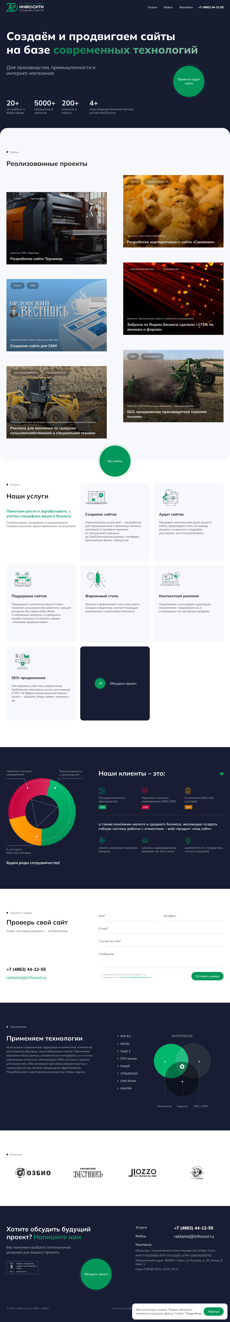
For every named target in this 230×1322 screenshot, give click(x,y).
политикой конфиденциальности (135, 977)
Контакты (186, 7)
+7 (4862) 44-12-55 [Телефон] (211, 7)
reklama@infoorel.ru (26, 977)
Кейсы (168, 7)
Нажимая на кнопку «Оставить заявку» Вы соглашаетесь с (127, 976)
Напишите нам (57, 1237)
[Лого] (24, 7)
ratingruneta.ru (21, 1271)
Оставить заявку (207, 976)
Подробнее (194, 1313)
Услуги (152, 7)
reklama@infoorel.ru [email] (194, 1236)
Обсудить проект (115, 683)
